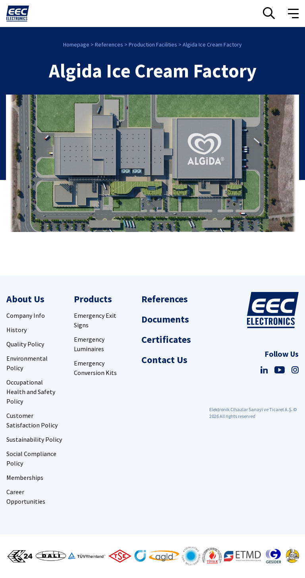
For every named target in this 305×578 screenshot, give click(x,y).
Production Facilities (153, 44)
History (16, 330)
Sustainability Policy (34, 439)
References (109, 44)
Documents (165, 319)
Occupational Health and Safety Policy (30, 391)
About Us (25, 299)
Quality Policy (25, 344)
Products (93, 299)
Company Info (25, 315)
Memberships (24, 477)
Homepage (76, 44)
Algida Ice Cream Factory (212, 44)
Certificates (166, 339)
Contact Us (164, 360)
